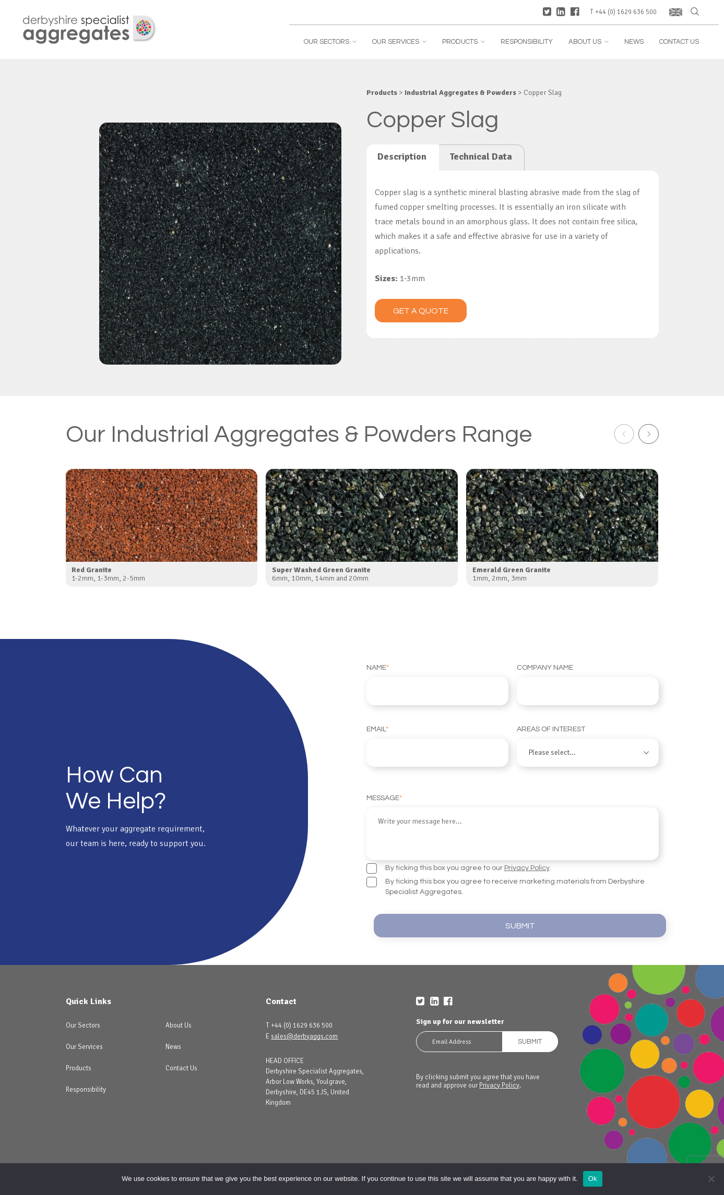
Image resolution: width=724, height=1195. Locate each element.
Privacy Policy (527, 864)
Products (463, 42)
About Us (588, 42)
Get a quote (420, 311)
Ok (592, 1178)
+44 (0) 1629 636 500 (626, 12)
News (634, 42)
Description (401, 156)
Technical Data (480, 156)
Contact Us (679, 42)
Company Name (588, 684)
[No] (711, 1179)
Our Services (399, 42)
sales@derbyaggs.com (304, 1034)
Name (437, 684)
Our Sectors (330, 42)
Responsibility (527, 42)
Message (512, 825)
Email (437, 746)
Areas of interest (588, 746)
